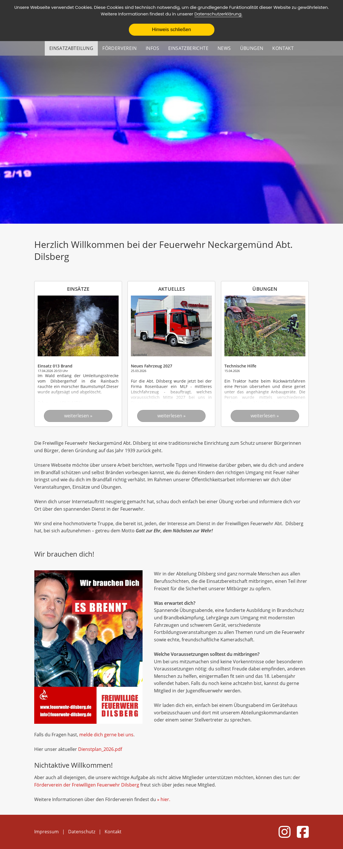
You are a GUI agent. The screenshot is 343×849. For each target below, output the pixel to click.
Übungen (251, 48)
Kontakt (283, 48)
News (224, 48)
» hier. (163, 799)
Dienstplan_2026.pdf (100, 749)
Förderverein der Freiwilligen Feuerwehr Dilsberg (86, 785)
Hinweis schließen (171, 29)
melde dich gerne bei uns (106, 734)
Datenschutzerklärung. (218, 14)
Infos (152, 48)
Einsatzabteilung (71, 48)
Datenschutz (81, 831)
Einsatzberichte (188, 48)
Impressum (46, 831)
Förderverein (119, 48)
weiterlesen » (78, 416)
